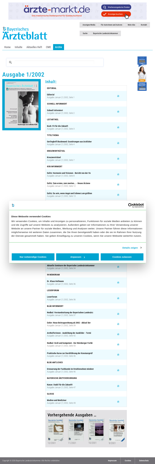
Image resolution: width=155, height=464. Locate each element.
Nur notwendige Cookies (33, 257)
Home (7, 47)
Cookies (128, 460)
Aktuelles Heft (34, 47)
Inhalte (18, 47)
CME (48, 47)
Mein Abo (131, 25)
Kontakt (144, 25)
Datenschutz (144, 460)
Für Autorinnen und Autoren (111, 25)
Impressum (112, 460)
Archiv (58, 47)
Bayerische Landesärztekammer (105, 33)
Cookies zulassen (122, 257)
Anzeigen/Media (89, 25)
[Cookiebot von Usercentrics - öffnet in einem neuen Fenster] (130, 205)
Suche (85, 33)
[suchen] (54, 62)
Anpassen (77, 257)
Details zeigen (130, 247)
